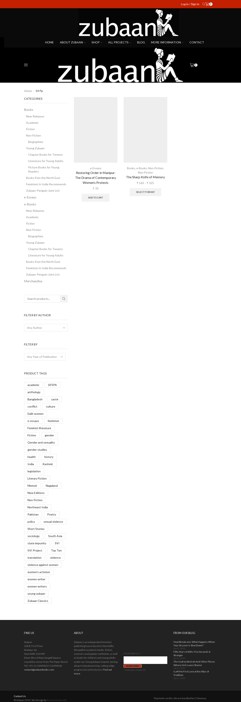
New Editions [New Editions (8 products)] (36, 493)
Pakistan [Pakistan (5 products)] (33, 514)
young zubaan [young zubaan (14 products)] (36, 593)
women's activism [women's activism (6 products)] (39, 572)
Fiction (30, 129)
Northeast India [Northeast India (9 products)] (38, 507)
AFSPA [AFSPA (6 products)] (52, 385)
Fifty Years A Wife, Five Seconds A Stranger (191, 653)
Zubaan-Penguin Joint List (43, 190)
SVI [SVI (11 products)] (57, 543)
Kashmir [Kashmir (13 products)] (47, 464)
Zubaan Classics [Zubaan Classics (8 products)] (38, 600)
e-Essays (95, 168)
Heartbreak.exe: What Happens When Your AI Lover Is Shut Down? (194, 643)
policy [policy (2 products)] (31, 521)
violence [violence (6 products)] (55, 557)
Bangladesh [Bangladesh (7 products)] (35, 399)
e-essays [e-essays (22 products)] (33, 421)
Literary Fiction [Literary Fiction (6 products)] (37, 478)
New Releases (35, 116)
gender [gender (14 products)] (49, 435)
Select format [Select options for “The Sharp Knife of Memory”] (145, 191)
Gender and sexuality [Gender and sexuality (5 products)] (41, 442)
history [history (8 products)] (48, 457)
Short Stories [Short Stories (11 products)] (36, 529)
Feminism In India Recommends (46, 184)
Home (49, 42)
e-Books (141, 168)
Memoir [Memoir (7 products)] (32, 485)
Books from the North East (43, 178)
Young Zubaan (35, 148)
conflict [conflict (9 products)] (32, 406)
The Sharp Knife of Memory (145, 177)
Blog (141, 42)
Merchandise (33, 281)
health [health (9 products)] (32, 457)
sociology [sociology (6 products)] (34, 536)
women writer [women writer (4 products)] (36, 579)
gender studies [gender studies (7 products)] (37, 449)
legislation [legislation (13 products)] (34, 471)
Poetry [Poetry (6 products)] (51, 514)
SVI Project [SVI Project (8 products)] (35, 550)
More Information (167, 42)
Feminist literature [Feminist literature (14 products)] (39, 428)
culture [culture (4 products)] (50, 406)
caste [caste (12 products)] (54, 399)
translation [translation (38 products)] (34, 557)
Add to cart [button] (95, 197)
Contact (196, 42)
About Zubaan (72, 42)
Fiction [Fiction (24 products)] (32, 435)
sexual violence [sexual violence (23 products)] (53, 521)
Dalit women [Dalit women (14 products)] (36, 413)
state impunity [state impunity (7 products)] (37, 543)
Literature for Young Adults (45, 161)
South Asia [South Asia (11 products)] (55, 536)
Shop (97, 42)
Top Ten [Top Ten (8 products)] (56, 550)
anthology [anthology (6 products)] (34, 392)
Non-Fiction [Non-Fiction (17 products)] (35, 500)
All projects (119, 42)
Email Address (132, 653)
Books (131, 168)
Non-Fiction (155, 168)
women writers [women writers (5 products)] (37, 586)
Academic (32, 122)
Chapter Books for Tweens (45, 154)
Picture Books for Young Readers (43, 169)
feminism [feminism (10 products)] (53, 421)
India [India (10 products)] (31, 464)
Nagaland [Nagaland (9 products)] (52, 485)
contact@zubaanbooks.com (39, 669)
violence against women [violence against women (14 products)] (43, 564)
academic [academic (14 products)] (33, 385)
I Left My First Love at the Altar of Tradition (191, 673)
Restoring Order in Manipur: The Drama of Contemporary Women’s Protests (95, 177)
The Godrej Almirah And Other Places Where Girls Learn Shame (194, 663)
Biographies (35, 142)
